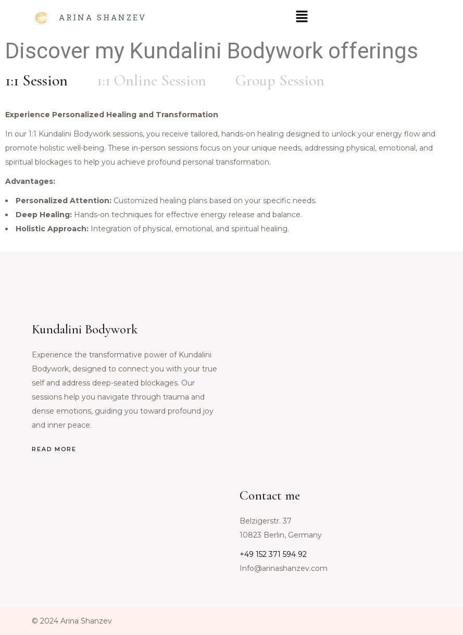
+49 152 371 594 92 (273, 554)
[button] (301, 17)
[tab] (36, 80)
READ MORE (54, 449)
